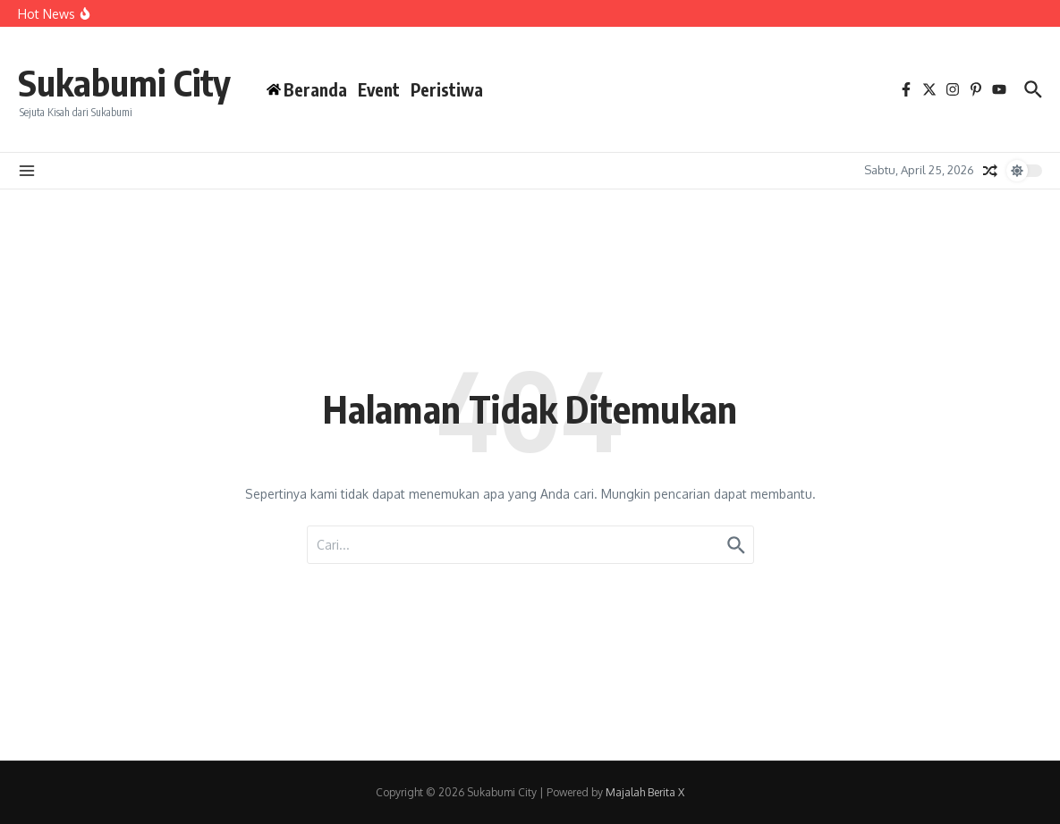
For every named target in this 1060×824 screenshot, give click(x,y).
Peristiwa (447, 89)
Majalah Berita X (645, 792)
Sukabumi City (124, 82)
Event (379, 89)
